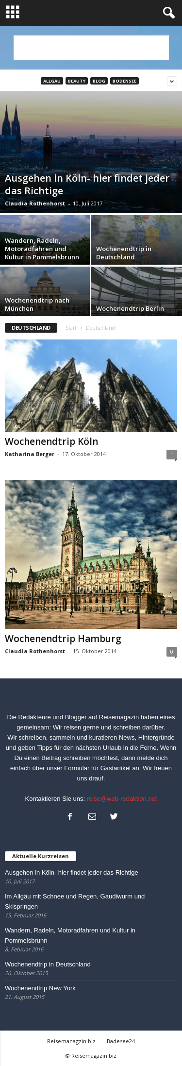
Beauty (76, 81)
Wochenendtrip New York (40, 988)
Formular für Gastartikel (97, 768)
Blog (99, 81)
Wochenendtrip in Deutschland (48, 964)
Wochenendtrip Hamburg (63, 638)
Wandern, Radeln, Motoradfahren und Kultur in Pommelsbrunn (70, 935)
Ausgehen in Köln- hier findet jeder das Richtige (71, 872)
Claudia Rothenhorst (35, 203)
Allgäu (52, 81)
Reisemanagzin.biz (71, 1041)
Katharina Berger (29, 453)
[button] (167, 13)
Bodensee (124, 81)
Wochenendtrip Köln (51, 441)
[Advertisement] (91, 47)
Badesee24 (121, 1041)
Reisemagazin (119, 717)
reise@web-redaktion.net (122, 798)
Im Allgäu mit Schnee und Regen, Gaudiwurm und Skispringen (75, 901)
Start (71, 327)
